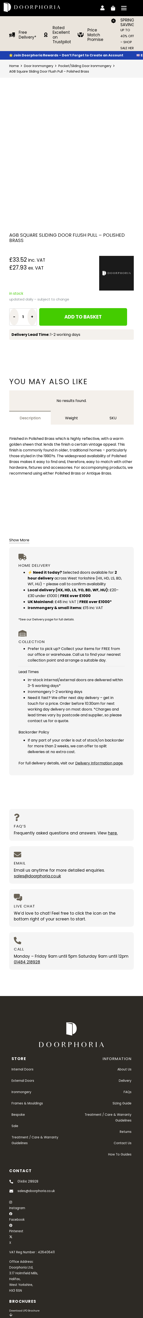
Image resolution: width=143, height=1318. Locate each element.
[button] (124, 8)
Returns (125, 1132)
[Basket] (112, 8)
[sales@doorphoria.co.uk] (13, 1191)
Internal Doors (22, 1069)
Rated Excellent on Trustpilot (62, 35)
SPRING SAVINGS (128, 22)
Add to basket (83, 316)
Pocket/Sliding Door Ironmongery (84, 66)
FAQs (127, 1092)
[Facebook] (10, 1214)
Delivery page (42, 619)
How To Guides (119, 1154)
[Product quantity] (23, 317)
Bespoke (18, 1115)
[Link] (102, 7)
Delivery (125, 1081)
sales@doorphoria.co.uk (37, 876)
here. (113, 833)
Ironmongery (21, 1092)
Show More (19, 540)
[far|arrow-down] (10, 1315)
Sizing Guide (122, 1103)
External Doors (23, 1081)
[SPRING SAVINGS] (115, 20)
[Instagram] (10, 1202)
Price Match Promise (95, 34)
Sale (15, 1126)
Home (14, 66)
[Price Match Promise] (82, 35)
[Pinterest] (10, 1225)
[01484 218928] (13, 1181)
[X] (10, 1237)
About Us (124, 1069)
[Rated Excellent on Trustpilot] (48, 35)
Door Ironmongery (38, 66)
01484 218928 (27, 962)
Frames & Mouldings (27, 1103)
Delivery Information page (99, 763)
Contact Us (122, 1143)
